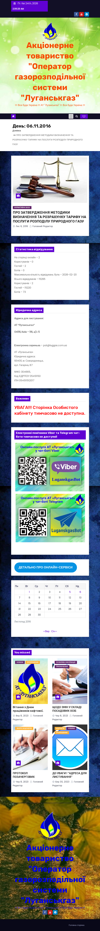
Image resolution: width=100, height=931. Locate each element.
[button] (76, 116)
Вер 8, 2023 (22, 715)
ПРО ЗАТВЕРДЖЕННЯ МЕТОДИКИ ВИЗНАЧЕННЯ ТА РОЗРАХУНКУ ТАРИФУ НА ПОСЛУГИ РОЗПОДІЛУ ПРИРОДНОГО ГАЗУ (49, 217)
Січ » (53, 631)
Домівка (17, 130)
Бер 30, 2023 (62, 781)
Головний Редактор (41, 226)
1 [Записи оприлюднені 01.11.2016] (29, 592)
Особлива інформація (65, 662)
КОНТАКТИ (60, 728)
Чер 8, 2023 (61, 715)
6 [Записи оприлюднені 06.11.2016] (80, 592)
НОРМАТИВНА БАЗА (22, 207)
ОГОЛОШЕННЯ (32, 662)
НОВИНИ (20, 662)
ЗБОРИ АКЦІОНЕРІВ (24, 728)
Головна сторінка (76, 925)
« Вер (46, 631)
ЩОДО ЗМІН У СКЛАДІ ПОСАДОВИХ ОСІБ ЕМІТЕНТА (67, 711)
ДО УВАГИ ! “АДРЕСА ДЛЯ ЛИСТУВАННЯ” (69, 775)
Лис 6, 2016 (22, 226)
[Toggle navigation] (71, 116)
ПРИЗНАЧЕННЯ (62, 666)
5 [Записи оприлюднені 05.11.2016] (70, 592)
